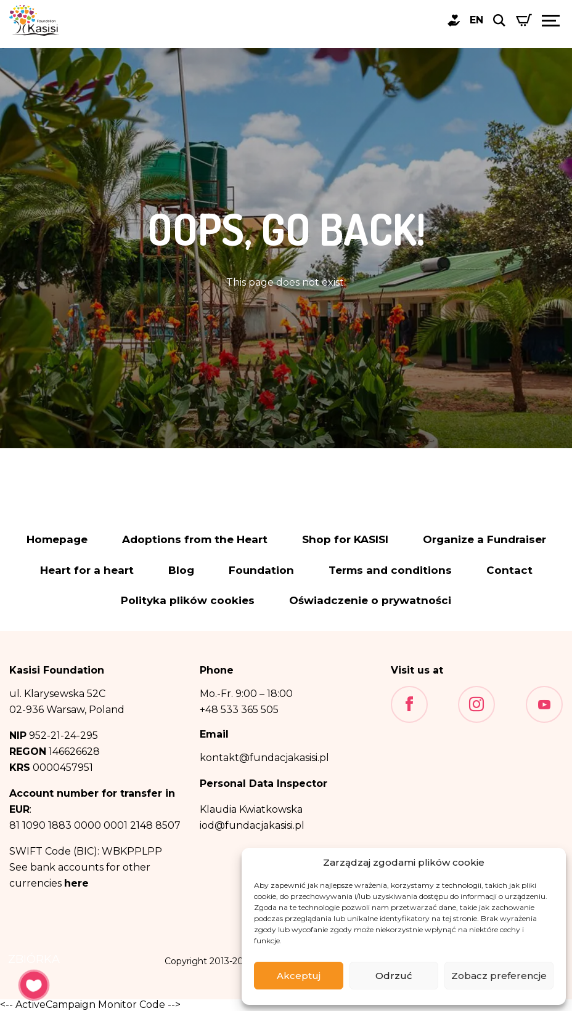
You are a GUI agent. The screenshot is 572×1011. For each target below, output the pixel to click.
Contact (509, 570)
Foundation (261, 570)
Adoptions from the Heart (195, 540)
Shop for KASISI (345, 540)
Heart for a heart (87, 570)
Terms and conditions (390, 570)
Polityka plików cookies (188, 600)
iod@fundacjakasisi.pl (252, 825)
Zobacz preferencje (499, 975)
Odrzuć (393, 975)
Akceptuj (299, 975)
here (76, 883)
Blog (181, 570)
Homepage (57, 540)
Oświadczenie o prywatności (370, 600)
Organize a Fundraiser (484, 540)
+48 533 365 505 (239, 709)
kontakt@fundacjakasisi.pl (264, 757)
